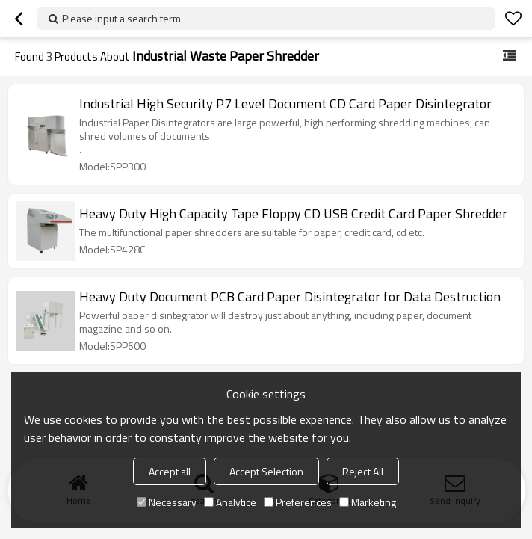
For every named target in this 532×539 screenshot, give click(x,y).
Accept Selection (266, 471)
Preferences (298, 502)
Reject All (362, 471)
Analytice (230, 502)
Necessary (167, 502)
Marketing (367, 502)
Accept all (170, 471)
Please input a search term (121, 18)
